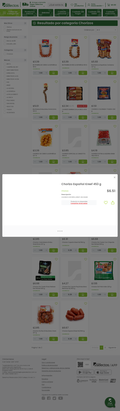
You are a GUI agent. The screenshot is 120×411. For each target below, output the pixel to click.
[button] (79, 203)
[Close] (114, 177)
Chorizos (64, 191)
